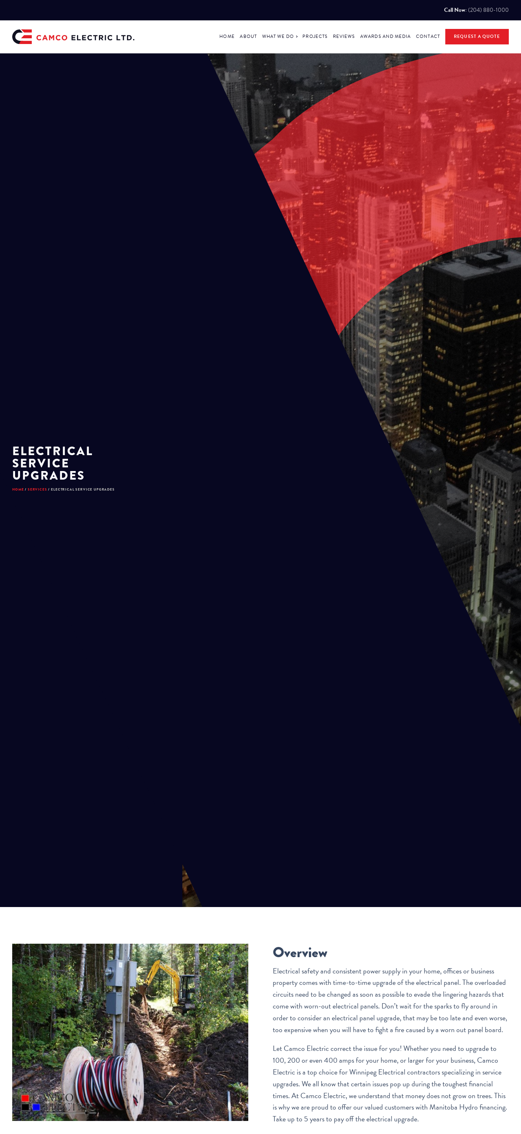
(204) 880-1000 (488, 10)
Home (22, 504)
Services (54, 504)
